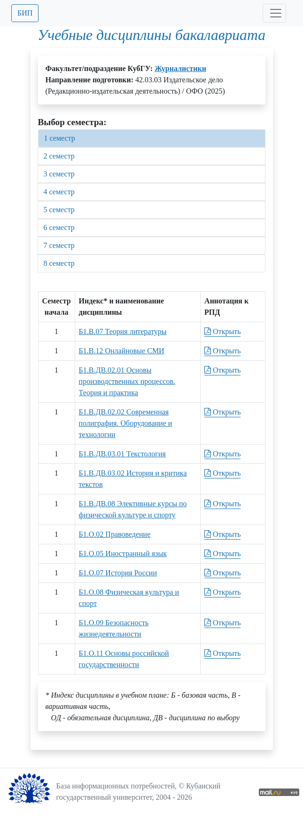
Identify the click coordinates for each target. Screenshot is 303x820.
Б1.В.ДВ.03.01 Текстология (122, 454)
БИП (24, 13)
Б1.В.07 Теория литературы (123, 331)
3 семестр (59, 174)
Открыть (222, 331)
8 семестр (59, 263)
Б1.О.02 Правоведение (115, 534)
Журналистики (180, 68)
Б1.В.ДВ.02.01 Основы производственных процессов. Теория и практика (127, 381)
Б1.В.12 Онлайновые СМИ (121, 351)
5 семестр (59, 210)
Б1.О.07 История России (118, 573)
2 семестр (59, 156)
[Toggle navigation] (274, 13)
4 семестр (59, 192)
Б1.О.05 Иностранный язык (123, 553)
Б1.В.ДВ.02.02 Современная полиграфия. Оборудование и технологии (125, 423)
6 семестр (59, 227)
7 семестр (59, 245)
